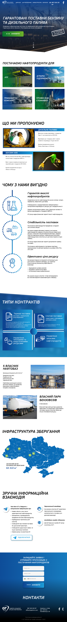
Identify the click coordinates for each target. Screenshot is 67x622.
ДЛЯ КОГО (18, 2)
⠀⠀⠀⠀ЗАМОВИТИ (13, 34)
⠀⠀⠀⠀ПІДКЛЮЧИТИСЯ (21, 537)
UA (50, 2)
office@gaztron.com (32, 610)
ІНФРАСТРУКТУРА (37, 2)
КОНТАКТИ (45, 2)
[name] (33, 568)
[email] (33, 573)
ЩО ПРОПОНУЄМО (26, 2)
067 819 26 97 (31, 608)
